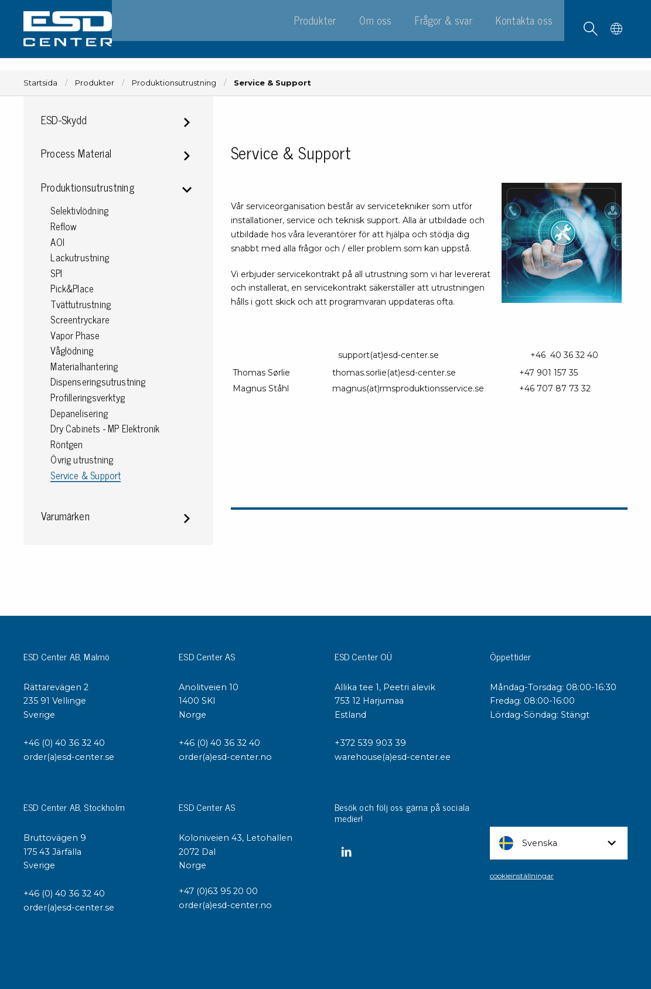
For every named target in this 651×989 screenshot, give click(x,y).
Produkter (94, 83)
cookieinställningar (522, 875)
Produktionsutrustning (174, 83)
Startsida (40, 83)
